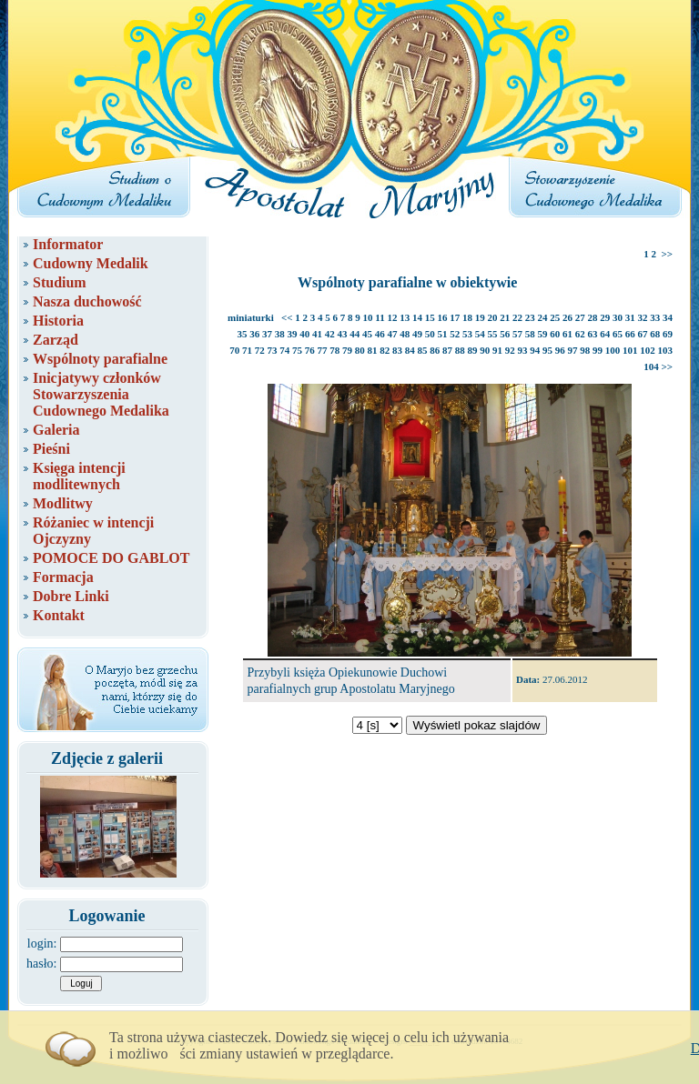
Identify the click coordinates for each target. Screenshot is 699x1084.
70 (234, 350)
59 (543, 333)
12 (393, 317)
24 (543, 317)
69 (668, 333)
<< (287, 317)
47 (393, 333)
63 (593, 333)
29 (605, 317)
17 (455, 317)
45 (367, 333)
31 (630, 317)
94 (535, 350)
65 (618, 333)
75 (297, 350)
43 (343, 333)
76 (310, 350)
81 (373, 350)
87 (447, 350)
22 (517, 317)
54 (480, 333)
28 (593, 317)
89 (473, 350)
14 (417, 317)
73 (273, 350)
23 (530, 317)
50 (430, 333)
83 (397, 350)
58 (530, 333)
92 (510, 350)
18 (467, 317)
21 (505, 317)
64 (605, 333)
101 (630, 350)
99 (598, 350)
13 (405, 317)
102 (647, 350)
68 (655, 333)
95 (547, 350)
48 (405, 333)
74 (284, 350)
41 (317, 333)
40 (304, 333)
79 (347, 350)
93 (523, 350)
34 (668, 317)
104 (651, 366)
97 (573, 350)
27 (580, 317)
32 (643, 317)
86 (435, 350)
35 (243, 333)
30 (618, 317)
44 (355, 333)
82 (385, 350)
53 (467, 333)
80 (360, 350)
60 (555, 333)
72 (260, 350)
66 (630, 333)
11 (379, 317)
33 (655, 317)
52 (455, 333)
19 (480, 317)
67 (643, 333)
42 (330, 333)
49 (417, 333)
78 (334, 350)
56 (505, 333)
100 (613, 350)
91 (497, 350)
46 (380, 333)
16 (443, 317)
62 (580, 333)
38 (280, 333)
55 (493, 333)
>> (667, 253)
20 (493, 317)
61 (567, 333)
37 (267, 333)
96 (560, 350)
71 (247, 350)
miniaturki (251, 317)
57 (517, 333)
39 (293, 333)
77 (323, 350)
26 (567, 317)
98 (585, 350)
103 (666, 350)
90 (485, 350)
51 (443, 333)
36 (254, 333)
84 (410, 350)
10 (368, 317)
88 (460, 350)
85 (423, 350)
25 (555, 317)
